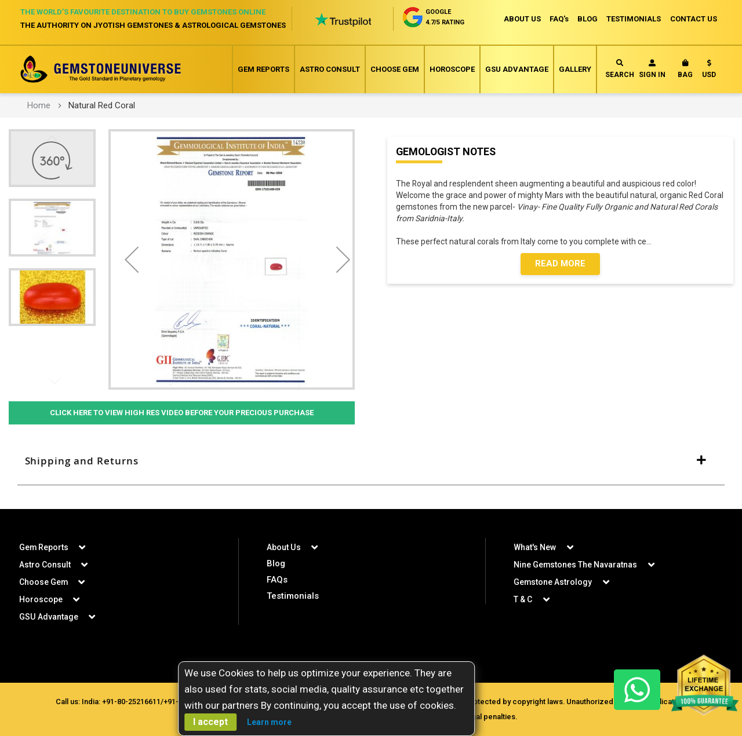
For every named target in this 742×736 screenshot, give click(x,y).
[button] (709, 71)
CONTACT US (693, 18)
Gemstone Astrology (553, 582)
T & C (523, 599)
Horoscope (452, 69)
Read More (560, 264)
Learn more (269, 722)
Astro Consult (330, 69)
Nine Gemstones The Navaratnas (576, 564)
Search (619, 69)
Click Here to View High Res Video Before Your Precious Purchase (182, 413)
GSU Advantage (516, 69)
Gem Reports (263, 69)
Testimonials (293, 596)
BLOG (587, 18)
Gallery (575, 69)
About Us (283, 547)
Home (38, 105)
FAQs (277, 579)
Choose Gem (394, 69)
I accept (210, 721)
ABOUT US (520, 18)
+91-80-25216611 (130, 701)
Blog (276, 563)
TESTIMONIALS (633, 18)
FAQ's (558, 18)
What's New (535, 547)
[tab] (371, 461)
